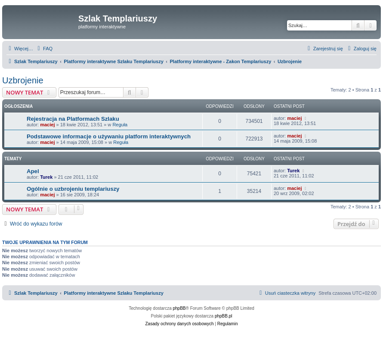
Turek (46, 177)
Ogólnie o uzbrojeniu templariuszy (73, 189)
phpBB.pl (223, 316)
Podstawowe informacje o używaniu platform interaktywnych (109, 136)
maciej (47, 124)
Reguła (119, 124)
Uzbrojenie (22, 80)
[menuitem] (44, 48)
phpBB (179, 308)
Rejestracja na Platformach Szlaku (73, 119)
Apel (33, 171)
